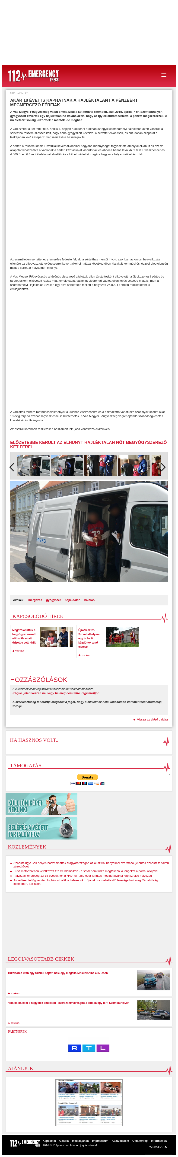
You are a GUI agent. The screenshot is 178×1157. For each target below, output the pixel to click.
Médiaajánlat (80, 1140)
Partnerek (17, 1031)
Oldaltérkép (140, 1140)
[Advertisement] (89, 32)
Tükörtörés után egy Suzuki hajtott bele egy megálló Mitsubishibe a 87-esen (58, 973)
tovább (19, 651)
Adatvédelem (120, 1140)
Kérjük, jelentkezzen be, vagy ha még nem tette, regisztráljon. (56, 693)
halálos (89, 600)
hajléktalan (72, 600)
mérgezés (35, 600)
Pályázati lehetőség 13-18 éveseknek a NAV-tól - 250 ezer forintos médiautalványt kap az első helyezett (82, 875)
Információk (159, 1140)
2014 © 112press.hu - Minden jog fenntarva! (70, 1145)
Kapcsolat (49, 1140)
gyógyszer (53, 600)
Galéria (64, 1140)
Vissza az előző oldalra (152, 719)
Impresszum (100, 1140)
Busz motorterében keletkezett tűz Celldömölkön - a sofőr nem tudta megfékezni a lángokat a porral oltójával (85, 871)
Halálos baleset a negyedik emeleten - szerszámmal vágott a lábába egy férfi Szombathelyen (69, 1002)
